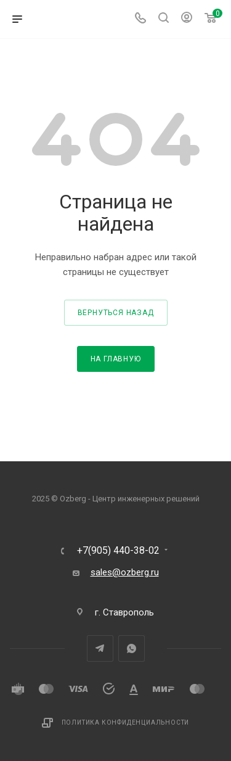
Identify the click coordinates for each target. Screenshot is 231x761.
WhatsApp (131, 648)
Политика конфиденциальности (126, 722)
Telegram (100, 648)
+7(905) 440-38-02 (118, 551)
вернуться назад (116, 312)
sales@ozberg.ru (125, 572)
